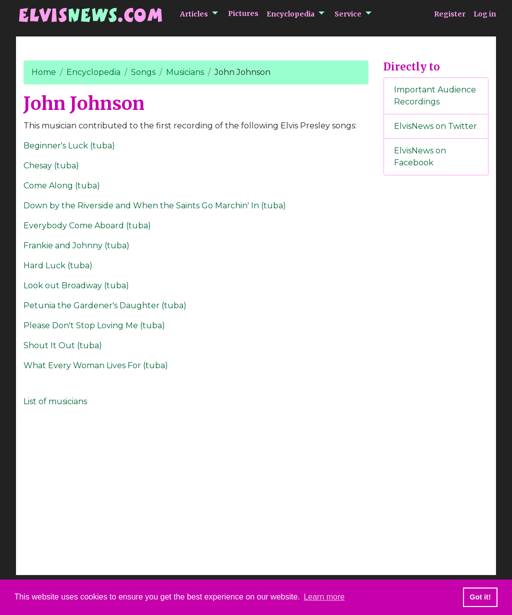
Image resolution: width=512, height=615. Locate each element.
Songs (143, 72)
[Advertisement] (436, 349)
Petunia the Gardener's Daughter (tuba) (105, 305)
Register (450, 13)
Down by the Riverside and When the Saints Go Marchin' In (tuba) (155, 205)
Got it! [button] (480, 597)
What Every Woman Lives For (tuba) (96, 365)
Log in (485, 13)
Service (348, 13)
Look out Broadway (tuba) (76, 285)
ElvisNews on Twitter (435, 126)
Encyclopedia (290, 13)
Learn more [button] (324, 597)
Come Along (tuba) (62, 185)
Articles (194, 13)
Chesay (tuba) (51, 165)
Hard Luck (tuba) (58, 265)
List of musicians (55, 401)
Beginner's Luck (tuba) (69, 145)
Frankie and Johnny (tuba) (77, 245)
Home (44, 72)
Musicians (185, 72)
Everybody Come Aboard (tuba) (87, 225)
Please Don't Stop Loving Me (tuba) (94, 325)
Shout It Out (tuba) (63, 345)
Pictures (243, 13)
